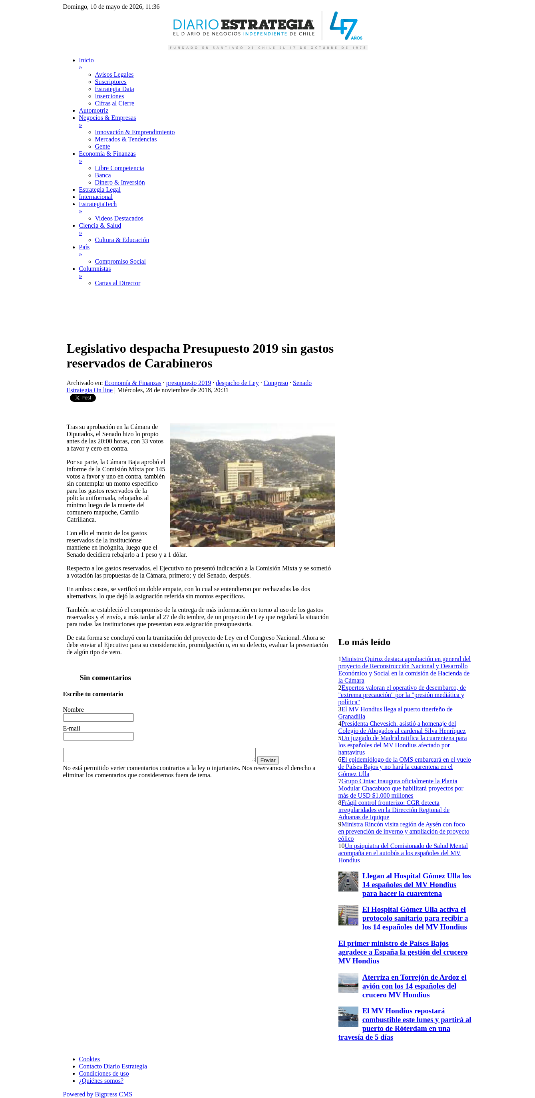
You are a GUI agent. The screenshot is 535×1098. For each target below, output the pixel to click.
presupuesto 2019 (188, 382)
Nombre (73, 709)
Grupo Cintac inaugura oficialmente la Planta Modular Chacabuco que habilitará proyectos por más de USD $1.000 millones (400, 788)
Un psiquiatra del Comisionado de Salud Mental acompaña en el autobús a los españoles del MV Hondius (403, 853)
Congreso (276, 382)
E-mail (72, 728)
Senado (302, 382)
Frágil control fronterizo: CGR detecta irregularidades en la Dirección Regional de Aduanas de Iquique (394, 809)
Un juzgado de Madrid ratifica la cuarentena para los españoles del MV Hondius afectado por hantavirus (402, 745)
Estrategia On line (90, 390)
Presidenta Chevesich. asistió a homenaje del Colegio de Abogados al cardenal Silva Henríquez (402, 727)
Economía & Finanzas (133, 382)
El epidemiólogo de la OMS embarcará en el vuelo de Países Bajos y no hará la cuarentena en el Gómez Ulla (404, 766)
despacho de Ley (237, 382)
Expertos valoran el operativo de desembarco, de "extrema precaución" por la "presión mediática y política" (402, 694)
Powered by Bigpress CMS (98, 1094)
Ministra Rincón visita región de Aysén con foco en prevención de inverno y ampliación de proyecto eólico (403, 831)
